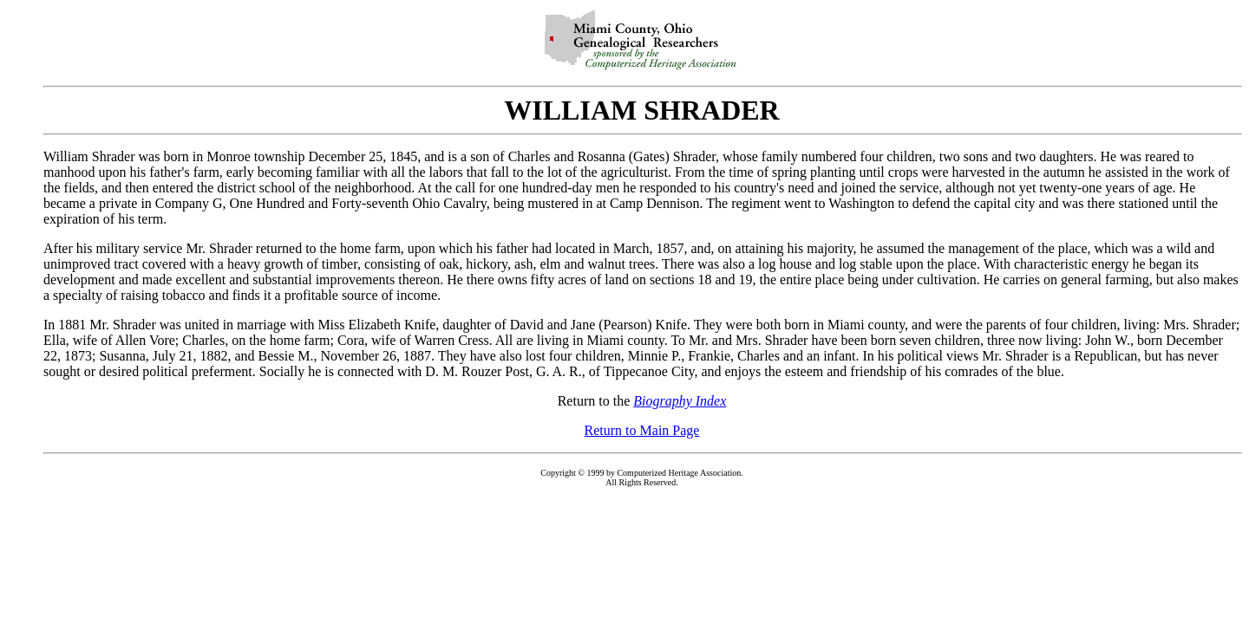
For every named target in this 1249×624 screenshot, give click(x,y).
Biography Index (679, 400)
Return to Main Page (642, 430)
